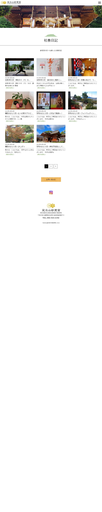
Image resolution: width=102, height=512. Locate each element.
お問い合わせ (51, 179)
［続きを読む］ (10, 88)
